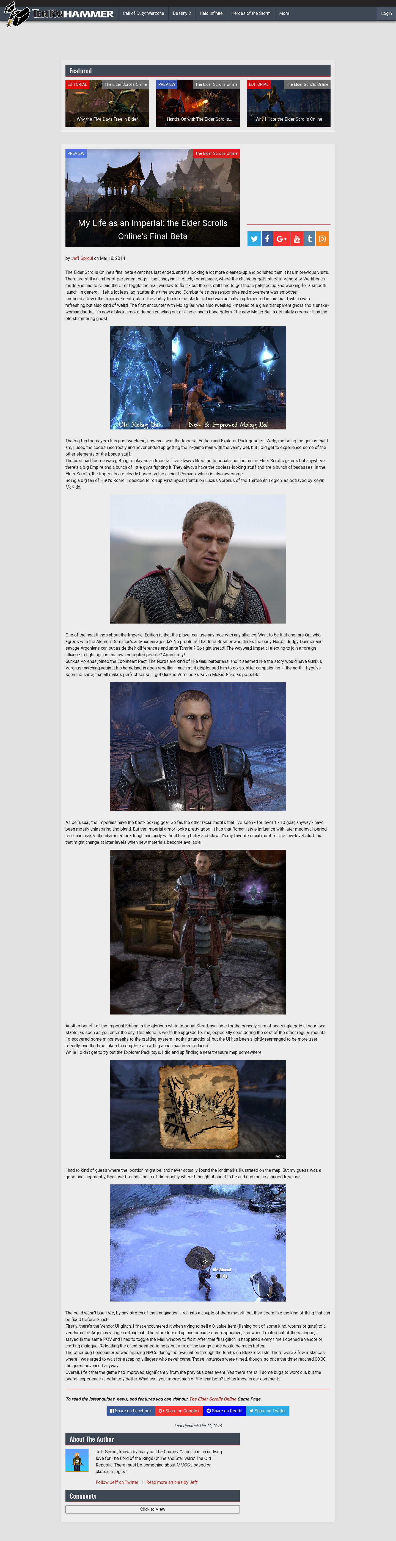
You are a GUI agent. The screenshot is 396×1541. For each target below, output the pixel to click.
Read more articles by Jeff (172, 1482)
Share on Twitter (267, 1410)
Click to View (152, 1509)
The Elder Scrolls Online (212, 1399)
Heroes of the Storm (251, 13)
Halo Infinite (211, 13)
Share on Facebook (131, 1410)
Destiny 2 (182, 13)
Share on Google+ (179, 1410)
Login (386, 13)
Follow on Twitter (117, 1482)
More (284, 13)
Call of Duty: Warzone (143, 13)
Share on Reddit (225, 1410)
